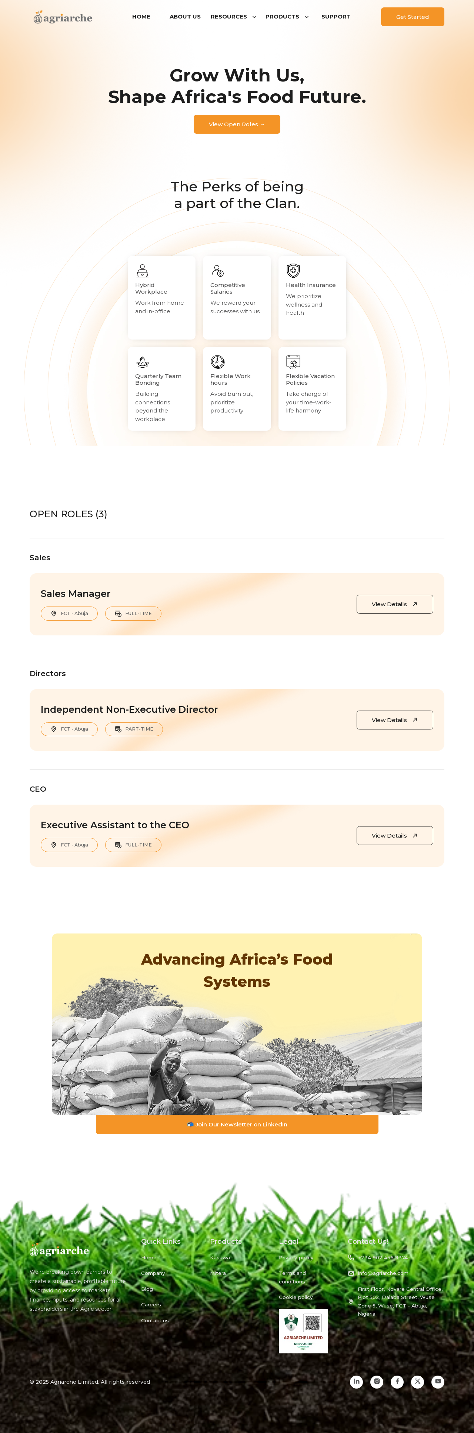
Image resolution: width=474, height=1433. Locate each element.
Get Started (412, 16)
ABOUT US (185, 16)
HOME (141, 16)
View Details (395, 604)
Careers (151, 1304)
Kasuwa (220, 1257)
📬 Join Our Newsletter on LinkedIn (237, 1124)
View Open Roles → (237, 124)
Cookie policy (296, 1297)
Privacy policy (296, 1257)
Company (153, 1273)
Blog (147, 1289)
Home (149, 1257)
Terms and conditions (292, 1277)
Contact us (155, 1320)
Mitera (218, 1273)
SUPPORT (336, 16)
